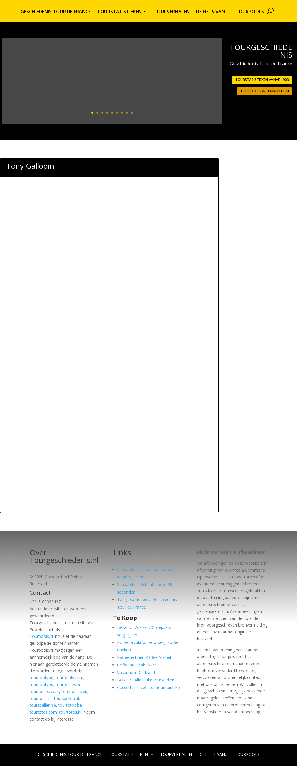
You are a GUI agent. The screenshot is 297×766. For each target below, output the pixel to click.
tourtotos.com (43, 712)
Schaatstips (128, 584)
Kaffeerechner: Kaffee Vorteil (144, 657)
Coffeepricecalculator (137, 665)
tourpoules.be (69, 684)
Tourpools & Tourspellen (264, 91)
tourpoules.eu (74, 691)
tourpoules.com (44, 691)
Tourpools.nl (41, 636)
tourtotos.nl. (70, 712)
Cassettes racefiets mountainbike (148, 687)
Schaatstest (128, 569)
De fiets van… (212, 12)
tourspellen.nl (66, 698)
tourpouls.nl (41, 698)
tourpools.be (41, 677)
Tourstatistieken (119, 12)
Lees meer (196, 110)
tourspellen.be (43, 705)
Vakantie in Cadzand (136, 672)
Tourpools (250, 12)
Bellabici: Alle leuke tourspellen (145, 680)
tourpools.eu (41, 684)
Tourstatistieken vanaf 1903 (262, 79)
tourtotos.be (70, 705)
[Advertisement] (109, 209)
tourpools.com (69, 677)
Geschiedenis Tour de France (56, 12)
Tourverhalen (172, 12)
